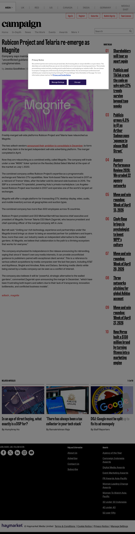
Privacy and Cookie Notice (62, 75)
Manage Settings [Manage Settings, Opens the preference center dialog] (58, 82)
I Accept (77, 82)
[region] (68, 71)
